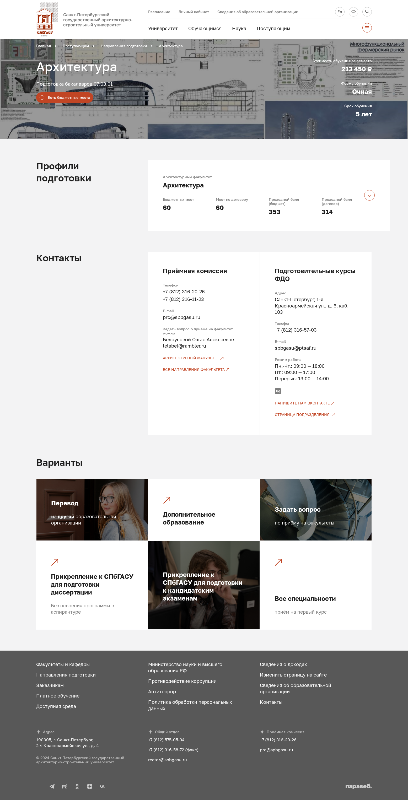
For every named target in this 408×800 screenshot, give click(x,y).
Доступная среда (56, 706)
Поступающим (273, 28)
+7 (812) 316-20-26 (184, 291)
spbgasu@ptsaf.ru (295, 348)
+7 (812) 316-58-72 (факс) (173, 749)
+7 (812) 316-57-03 (296, 330)
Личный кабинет (194, 11)
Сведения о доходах (283, 664)
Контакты (271, 702)
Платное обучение (57, 696)
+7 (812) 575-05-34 (166, 739)
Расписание (159, 11)
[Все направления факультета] (204, 369)
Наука (239, 28)
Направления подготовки (66, 675)
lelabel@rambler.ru (184, 346)
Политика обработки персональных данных (190, 705)
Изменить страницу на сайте (293, 675)
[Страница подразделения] (316, 414)
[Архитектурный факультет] (204, 358)
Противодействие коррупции (182, 681)
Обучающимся (205, 28)
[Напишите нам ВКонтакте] (316, 403)
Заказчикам (50, 685)
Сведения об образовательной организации (257, 11)
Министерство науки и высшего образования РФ (185, 667)
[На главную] (92, 19)
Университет (163, 28)
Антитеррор (162, 691)
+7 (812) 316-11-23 (183, 299)
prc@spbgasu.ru (181, 317)
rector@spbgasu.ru (167, 759)
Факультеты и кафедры (63, 664)
